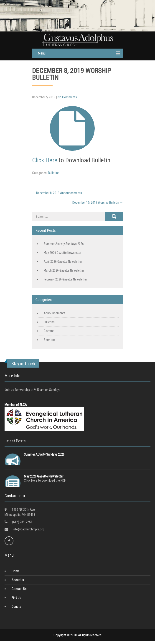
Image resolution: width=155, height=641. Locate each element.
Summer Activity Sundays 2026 (64, 244)
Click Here (44, 160)
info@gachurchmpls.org (28, 529)
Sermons (50, 340)
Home (16, 571)
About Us (18, 580)
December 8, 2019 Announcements (57, 193)
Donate (16, 607)
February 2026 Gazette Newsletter (65, 279)
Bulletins (53, 173)
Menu (42, 53)
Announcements (54, 313)
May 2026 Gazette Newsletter (62, 252)
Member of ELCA (16, 405)
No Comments (67, 97)
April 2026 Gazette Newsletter (63, 261)
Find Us (16, 598)
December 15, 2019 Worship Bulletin (97, 202)
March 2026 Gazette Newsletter (64, 270)
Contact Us (19, 589)
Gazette (49, 331)
